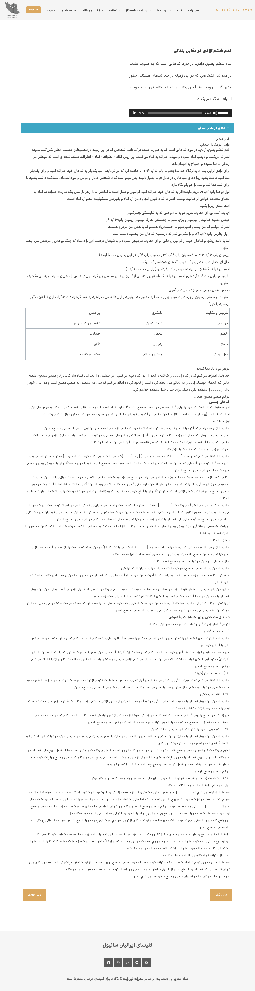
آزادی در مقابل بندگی (210, 127)
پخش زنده (194, 10)
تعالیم (115, 10)
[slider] (175, 113)
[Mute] (215, 113)
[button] (127, 128)
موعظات (86, 10)
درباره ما (164, 10)
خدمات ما (68, 10)
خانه (179, 10)
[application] (180, 113)
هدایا (100, 10)
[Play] (135, 113)
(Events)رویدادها (139, 10)
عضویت (50, 10)
